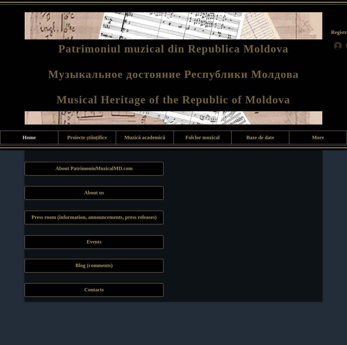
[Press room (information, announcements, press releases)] (94, 217)
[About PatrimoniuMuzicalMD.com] (94, 169)
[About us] (94, 193)
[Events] (94, 242)
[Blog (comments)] (94, 266)
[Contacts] (94, 290)
